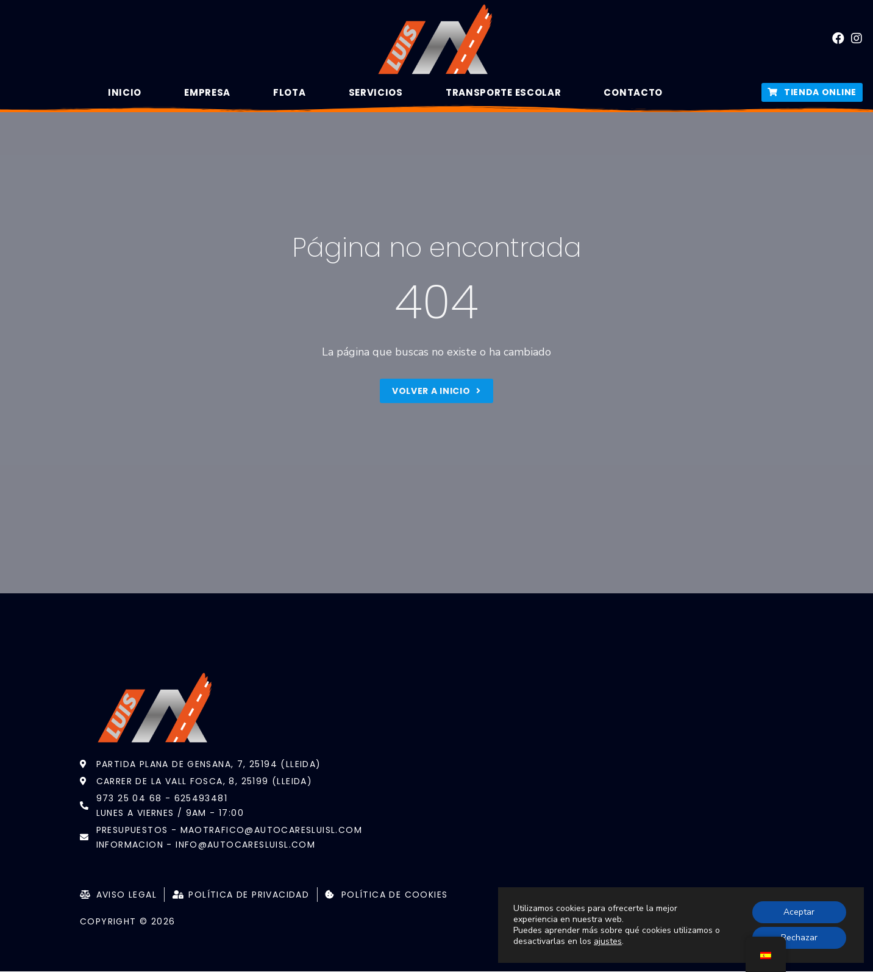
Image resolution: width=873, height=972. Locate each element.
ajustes (608, 941)
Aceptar (798, 912)
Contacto (633, 92)
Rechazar (799, 937)
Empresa (207, 92)
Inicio (124, 92)
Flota (289, 92)
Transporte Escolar (503, 92)
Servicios (376, 92)
